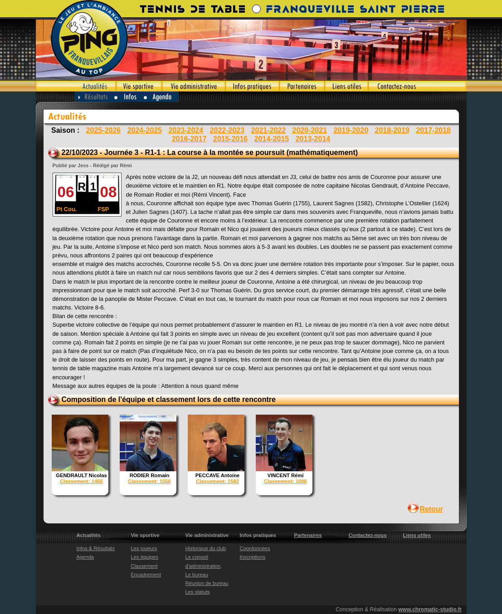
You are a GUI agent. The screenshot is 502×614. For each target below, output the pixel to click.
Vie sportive (139, 86)
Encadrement (146, 574)
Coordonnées (255, 548)
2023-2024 (186, 130)
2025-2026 (103, 130)
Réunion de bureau (207, 583)
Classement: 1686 (285, 481)
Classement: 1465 (81, 481)
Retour (432, 509)
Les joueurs (144, 548)
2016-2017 (189, 139)
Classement (144, 566)
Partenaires (302, 86)
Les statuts (197, 592)
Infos (129, 97)
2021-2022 (268, 130)
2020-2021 (309, 130)
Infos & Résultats (96, 548)
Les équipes (144, 557)
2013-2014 (313, 139)
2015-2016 (230, 139)
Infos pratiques (252, 86)
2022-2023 (227, 130)
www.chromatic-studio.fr (430, 609)
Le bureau (196, 574)
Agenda (162, 97)
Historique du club (205, 548)
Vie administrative (193, 86)
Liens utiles (346, 86)
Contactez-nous (417, 86)
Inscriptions (253, 557)
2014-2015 (271, 139)
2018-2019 (392, 130)
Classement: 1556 (149, 481)
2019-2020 (351, 130)
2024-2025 (144, 130)
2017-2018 (433, 130)
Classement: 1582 (217, 481)
